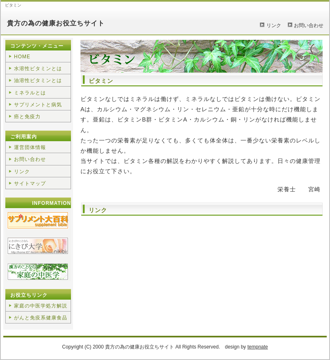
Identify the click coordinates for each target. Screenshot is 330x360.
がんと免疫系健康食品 (40, 318)
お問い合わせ (308, 25)
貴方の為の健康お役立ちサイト (56, 23)
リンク (273, 25)
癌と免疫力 (27, 116)
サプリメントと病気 (38, 105)
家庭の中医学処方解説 (40, 306)
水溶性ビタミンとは (38, 68)
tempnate (258, 347)
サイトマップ (30, 183)
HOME (22, 57)
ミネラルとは (30, 93)
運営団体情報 (30, 147)
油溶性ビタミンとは (38, 80)
